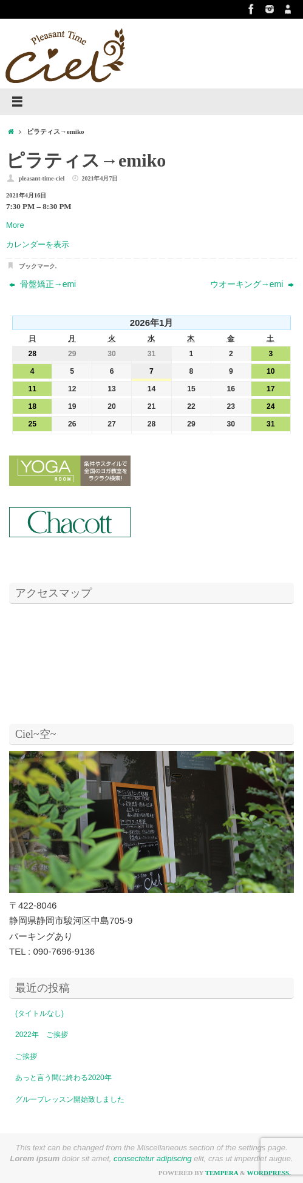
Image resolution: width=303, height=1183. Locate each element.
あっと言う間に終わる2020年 (63, 1077)
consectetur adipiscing (153, 1158)
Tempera (221, 1172)
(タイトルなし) (39, 1013)
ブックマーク (37, 266)
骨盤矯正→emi (42, 284)
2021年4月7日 (99, 178)
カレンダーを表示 (37, 244)
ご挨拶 (26, 1056)
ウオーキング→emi (252, 284)
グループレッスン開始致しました (69, 1099)
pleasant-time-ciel (42, 178)
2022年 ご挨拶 (41, 1034)
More (15, 225)
